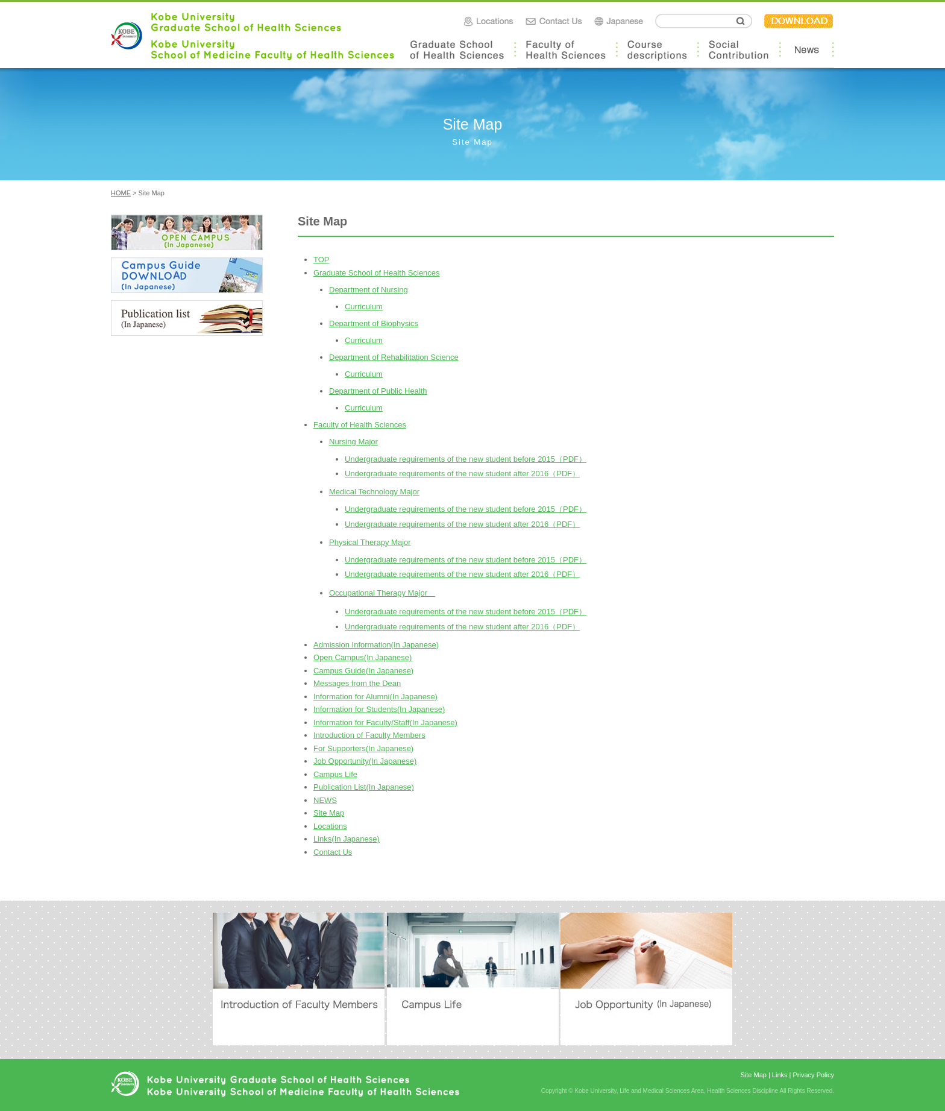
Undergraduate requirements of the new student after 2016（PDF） (462, 473)
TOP (321, 259)
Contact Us (332, 852)
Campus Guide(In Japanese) (363, 670)
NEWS (325, 800)
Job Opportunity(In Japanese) (364, 761)
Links (780, 1074)
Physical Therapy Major (370, 542)
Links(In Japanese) (346, 838)
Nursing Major (353, 441)
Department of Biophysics (373, 323)
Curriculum (364, 306)
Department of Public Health (378, 390)
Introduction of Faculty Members (369, 735)
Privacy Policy (813, 1074)
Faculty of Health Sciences (359, 424)
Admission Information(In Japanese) (376, 644)
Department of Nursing (368, 289)
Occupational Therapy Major (382, 592)
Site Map (328, 812)
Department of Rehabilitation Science (394, 357)
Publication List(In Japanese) (363, 787)
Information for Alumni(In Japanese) (375, 696)
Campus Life (335, 774)
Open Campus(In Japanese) (362, 657)
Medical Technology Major (374, 491)
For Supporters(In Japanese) (363, 748)
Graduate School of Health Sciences (376, 272)
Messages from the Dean (357, 683)
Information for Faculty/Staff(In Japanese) (385, 722)
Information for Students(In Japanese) (379, 709)
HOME (121, 193)
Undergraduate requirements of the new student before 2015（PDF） (465, 459)
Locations (330, 826)
